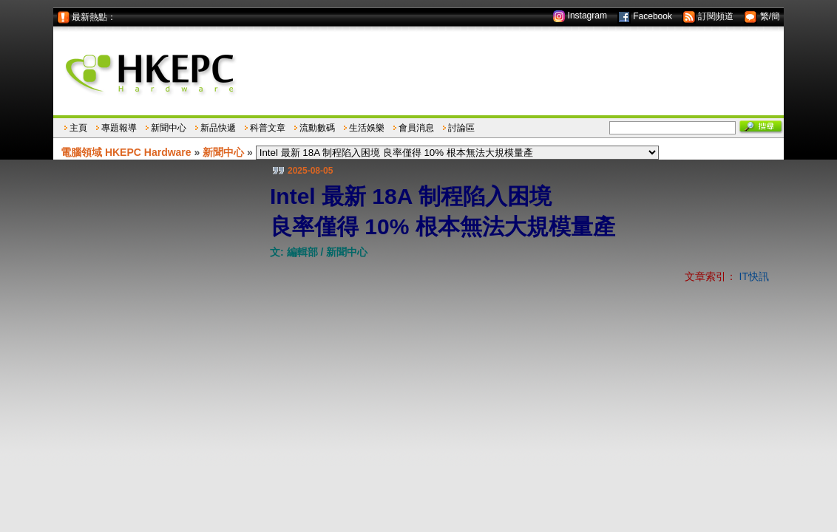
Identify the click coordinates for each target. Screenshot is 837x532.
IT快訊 (754, 276)
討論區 (461, 128)
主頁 (78, 128)
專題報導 (119, 128)
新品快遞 (218, 128)
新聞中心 (168, 128)
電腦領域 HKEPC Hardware (126, 152)
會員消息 (416, 128)
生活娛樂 (366, 128)
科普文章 (267, 128)
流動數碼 (317, 128)
